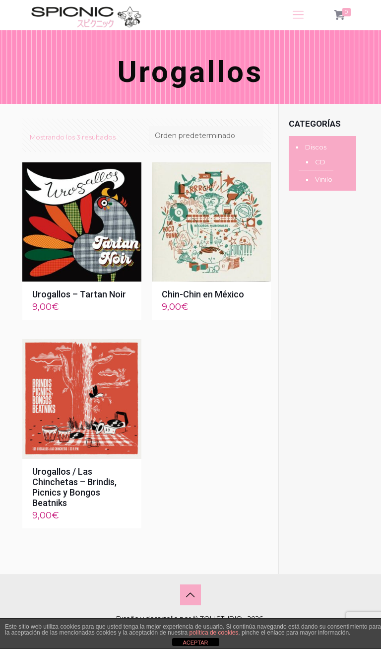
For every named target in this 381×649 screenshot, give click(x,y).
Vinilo (323, 179)
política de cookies (214, 632)
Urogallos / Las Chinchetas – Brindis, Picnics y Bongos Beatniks (74, 487)
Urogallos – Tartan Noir (79, 294)
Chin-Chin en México (203, 294)
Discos (315, 147)
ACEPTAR (195, 643)
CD (320, 162)
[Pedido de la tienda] (206, 135)
